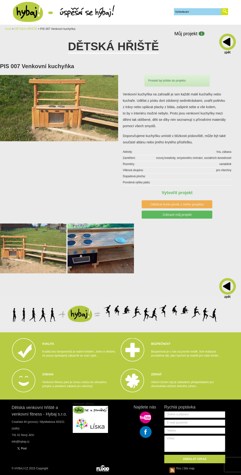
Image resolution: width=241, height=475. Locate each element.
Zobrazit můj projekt (177, 214)
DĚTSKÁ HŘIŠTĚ (26, 29)
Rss (176, 468)
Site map (188, 468)
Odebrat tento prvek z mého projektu (177, 204)
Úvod (8, 29)
